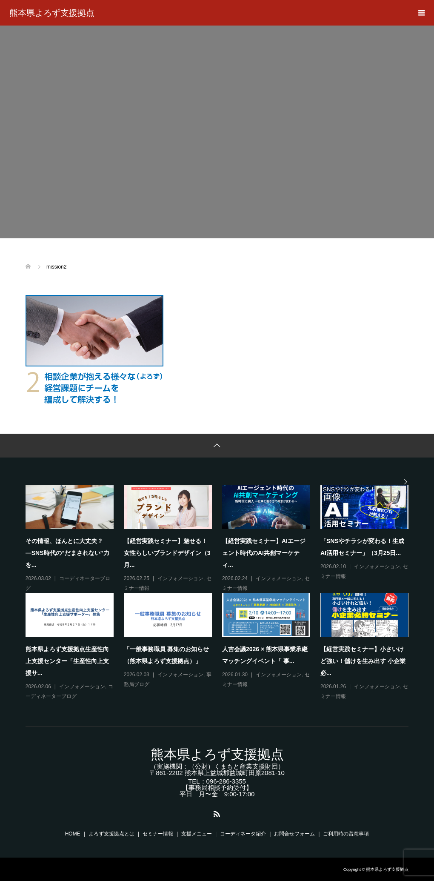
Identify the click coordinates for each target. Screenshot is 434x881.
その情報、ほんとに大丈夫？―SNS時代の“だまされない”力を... (67, 553)
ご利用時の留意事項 (346, 834)
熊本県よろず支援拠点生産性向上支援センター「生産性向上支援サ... (67, 661)
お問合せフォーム (294, 834)
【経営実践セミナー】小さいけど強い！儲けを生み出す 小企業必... (362, 661)
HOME (72, 834)
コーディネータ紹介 (243, 834)
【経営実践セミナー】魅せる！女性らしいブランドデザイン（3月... (167, 553)
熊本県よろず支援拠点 (51, 12)
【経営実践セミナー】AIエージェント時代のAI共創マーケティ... (264, 553)
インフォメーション (180, 578)
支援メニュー (196, 834)
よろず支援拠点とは (111, 834)
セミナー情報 (158, 834)
